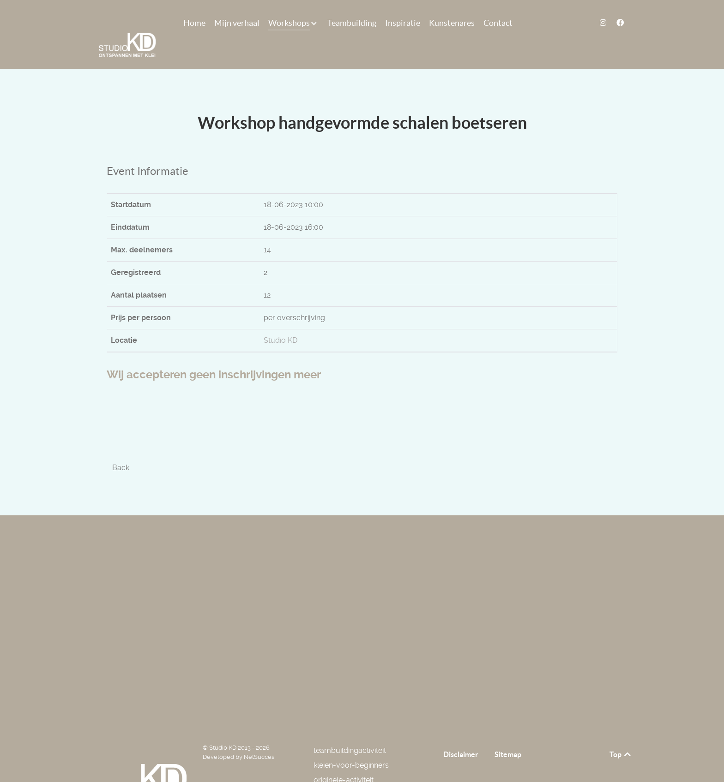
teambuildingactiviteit (350, 729)
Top (620, 733)
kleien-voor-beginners (351, 744)
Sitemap (508, 733)
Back (120, 446)
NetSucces (259, 736)
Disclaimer (460, 733)
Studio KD (280, 319)
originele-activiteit (344, 759)
